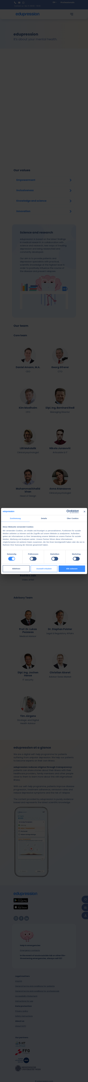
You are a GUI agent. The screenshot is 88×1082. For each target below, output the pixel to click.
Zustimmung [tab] (15, 518)
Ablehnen (16, 569)
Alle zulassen (71, 569)
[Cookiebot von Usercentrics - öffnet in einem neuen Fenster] (68, 511)
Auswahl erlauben (44, 569)
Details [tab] (44, 518)
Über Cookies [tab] (72, 518)
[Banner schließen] (84, 511)
